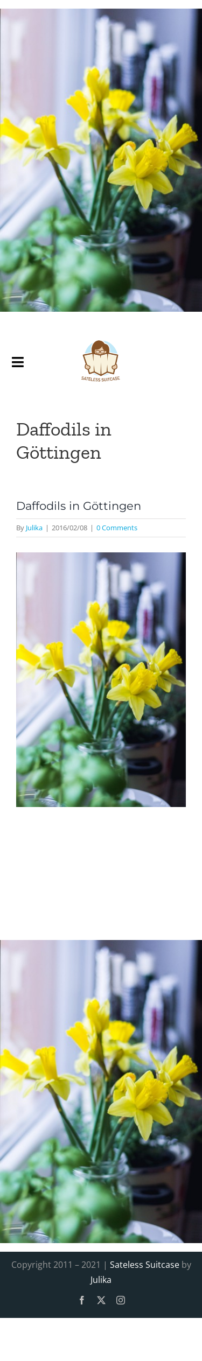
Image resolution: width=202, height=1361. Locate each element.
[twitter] (101, 1300)
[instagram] (120, 1300)
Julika (34, 527)
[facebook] (82, 1300)
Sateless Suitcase (144, 1265)
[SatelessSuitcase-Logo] (101, 335)
